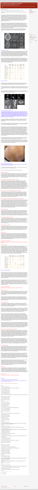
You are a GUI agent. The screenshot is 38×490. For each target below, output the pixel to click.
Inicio (15, 486)
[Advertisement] (14, 480)
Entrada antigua (26, 486)
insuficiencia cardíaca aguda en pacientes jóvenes (32, 11)
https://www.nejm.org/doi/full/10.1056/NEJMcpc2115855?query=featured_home (9, 383)
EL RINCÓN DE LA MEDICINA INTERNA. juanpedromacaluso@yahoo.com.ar (12, 4)
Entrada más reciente (4, 486)
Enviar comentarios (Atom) (6, 487)
